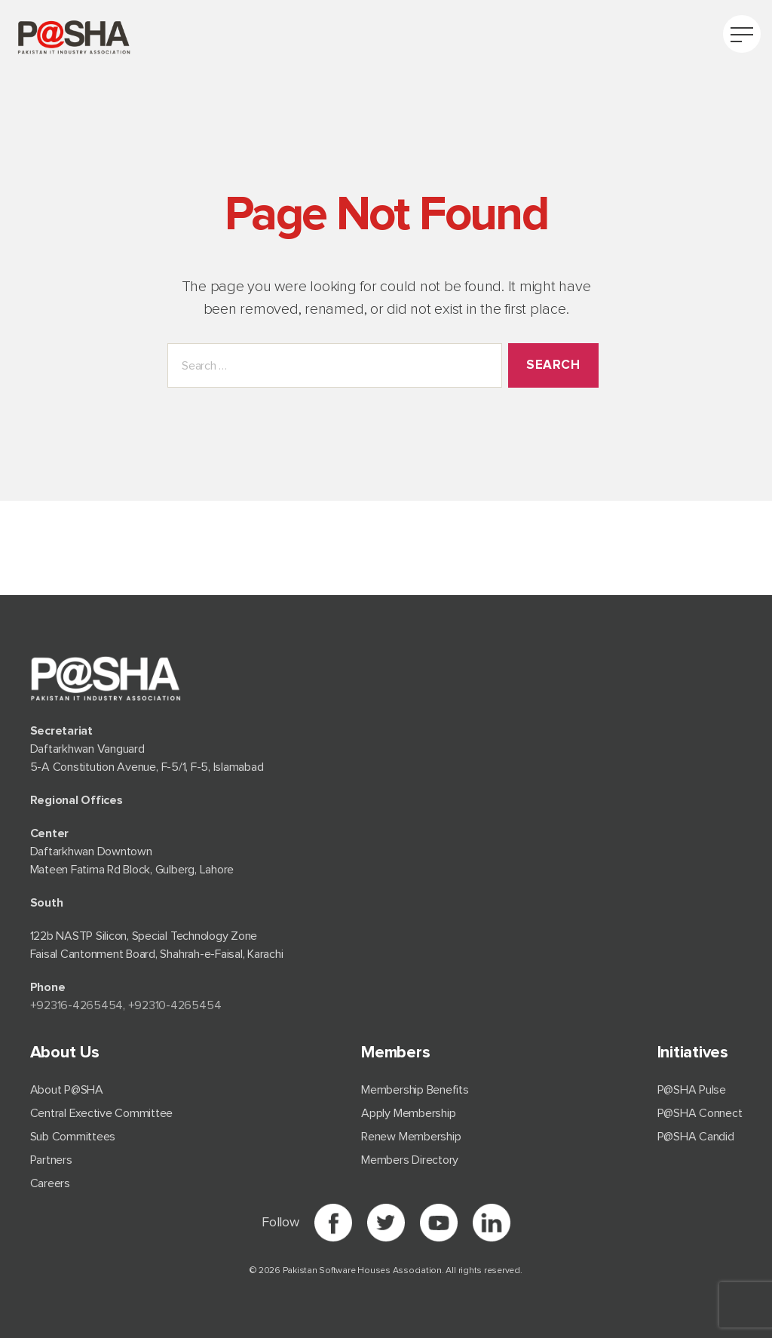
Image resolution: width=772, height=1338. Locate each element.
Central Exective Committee (101, 1113)
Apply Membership (408, 1113)
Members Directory (409, 1160)
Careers (50, 1183)
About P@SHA (66, 1090)
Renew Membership (411, 1137)
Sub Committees (73, 1137)
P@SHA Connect (700, 1113)
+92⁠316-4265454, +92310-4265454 (126, 1005)
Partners (51, 1160)
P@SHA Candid (695, 1137)
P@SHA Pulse (691, 1090)
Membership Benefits (414, 1090)
